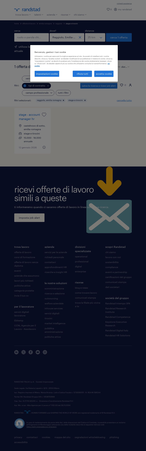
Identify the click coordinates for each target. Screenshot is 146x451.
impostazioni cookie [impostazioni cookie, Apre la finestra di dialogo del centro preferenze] (47, 73)
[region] (74, 63)
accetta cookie (104, 73)
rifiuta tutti (82, 73)
